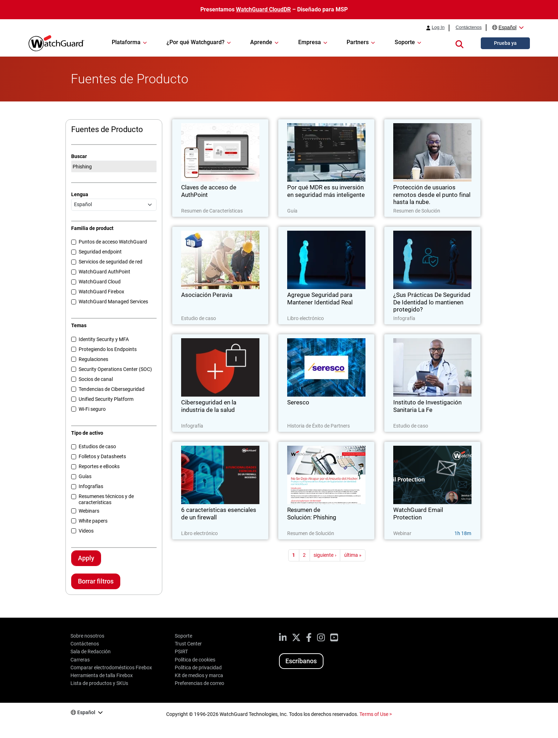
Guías (85, 476)
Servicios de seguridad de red (110, 262)
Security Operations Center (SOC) (115, 369)
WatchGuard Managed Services (113, 301)
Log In (438, 27)
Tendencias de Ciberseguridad (111, 389)
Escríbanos (301, 661)
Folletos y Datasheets (102, 456)
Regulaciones (93, 359)
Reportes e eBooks (99, 466)
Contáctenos (468, 27)
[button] (459, 43)
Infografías (91, 486)
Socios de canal (96, 379)
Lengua (79, 194)
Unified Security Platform (106, 399)
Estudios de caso (97, 446)
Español (508, 27)
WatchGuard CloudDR (263, 9)
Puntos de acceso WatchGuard (113, 242)
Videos (86, 531)
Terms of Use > (375, 714)
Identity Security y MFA (104, 339)
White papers (93, 521)
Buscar (79, 156)
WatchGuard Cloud (100, 281)
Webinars (89, 511)
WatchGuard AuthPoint (104, 271)
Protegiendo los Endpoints (108, 349)
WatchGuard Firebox (101, 291)
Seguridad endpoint (100, 252)
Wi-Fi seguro (92, 409)
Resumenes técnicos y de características (106, 499)
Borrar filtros (96, 581)
